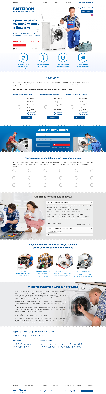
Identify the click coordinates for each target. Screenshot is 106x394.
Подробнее (26, 117)
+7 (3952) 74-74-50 (22, 344)
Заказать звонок (86, 11)
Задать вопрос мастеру (83, 224)
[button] (84, 8)
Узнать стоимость (43, 145)
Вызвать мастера (19, 45)
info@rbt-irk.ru (21, 346)
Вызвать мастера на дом (61, 145)
